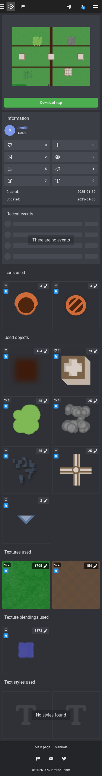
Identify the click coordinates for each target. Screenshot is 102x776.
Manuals (61, 747)
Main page (42, 747)
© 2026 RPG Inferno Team (51, 770)
